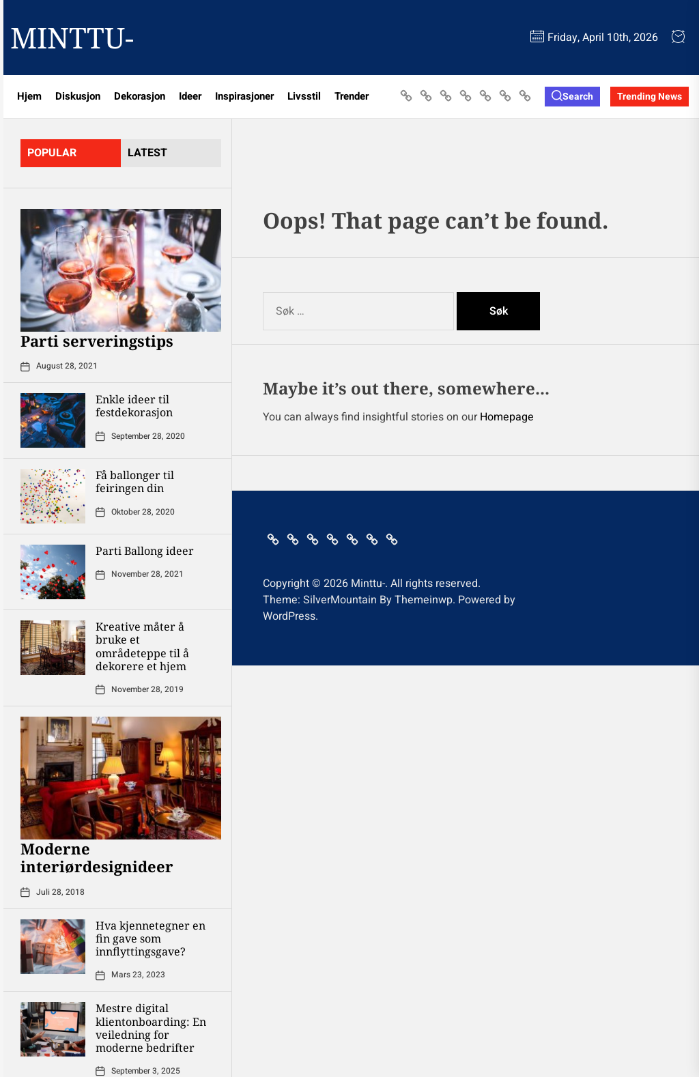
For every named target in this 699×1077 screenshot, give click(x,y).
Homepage (507, 417)
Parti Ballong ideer (145, 550)
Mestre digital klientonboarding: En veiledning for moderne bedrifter (151, 1028)
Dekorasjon (139, 96)
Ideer (190, 96)
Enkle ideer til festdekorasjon (134, 406)
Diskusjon (77, 96)
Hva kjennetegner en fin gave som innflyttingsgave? (150, 938)
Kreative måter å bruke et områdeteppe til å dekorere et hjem (142, 646)
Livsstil (304, 96)
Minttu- (72, 37)
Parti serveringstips (96, 340)
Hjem (29, 96)
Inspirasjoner (244, 96)
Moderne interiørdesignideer (96, 857)
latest (147, 153)
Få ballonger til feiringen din (135, 482)
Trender (351, 96)
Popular (51, 153)
